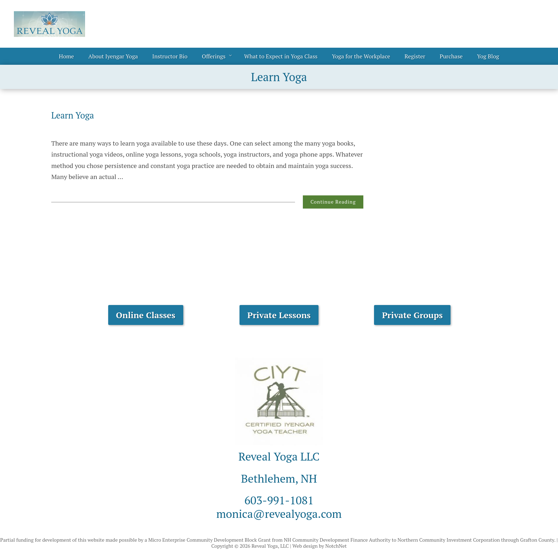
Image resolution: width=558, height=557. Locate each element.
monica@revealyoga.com (279, 513)
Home (66, 56)
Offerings (213, 56)
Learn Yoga (72, 115)
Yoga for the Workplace (361, 56)
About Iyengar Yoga (113, 56)
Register (415, 56)
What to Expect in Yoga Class (280, 56)
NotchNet (336, 545)
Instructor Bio (170, 56)
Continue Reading (333, 201)
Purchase (451, 56)
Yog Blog (488, 56)
